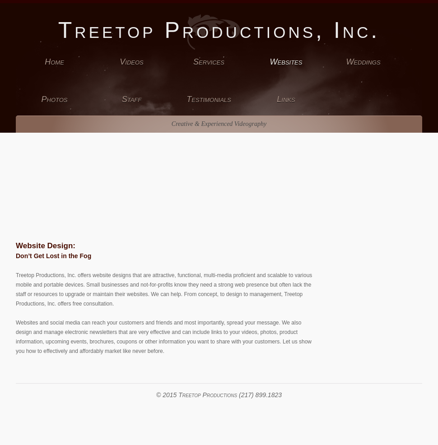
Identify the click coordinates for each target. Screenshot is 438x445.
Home (54, 62)
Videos (131, 62)
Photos (55, 99)
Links (286, 99)
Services (208, 62)
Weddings (363, 62)
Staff (132, 99)
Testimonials (208, 99)
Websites (286, 62)
